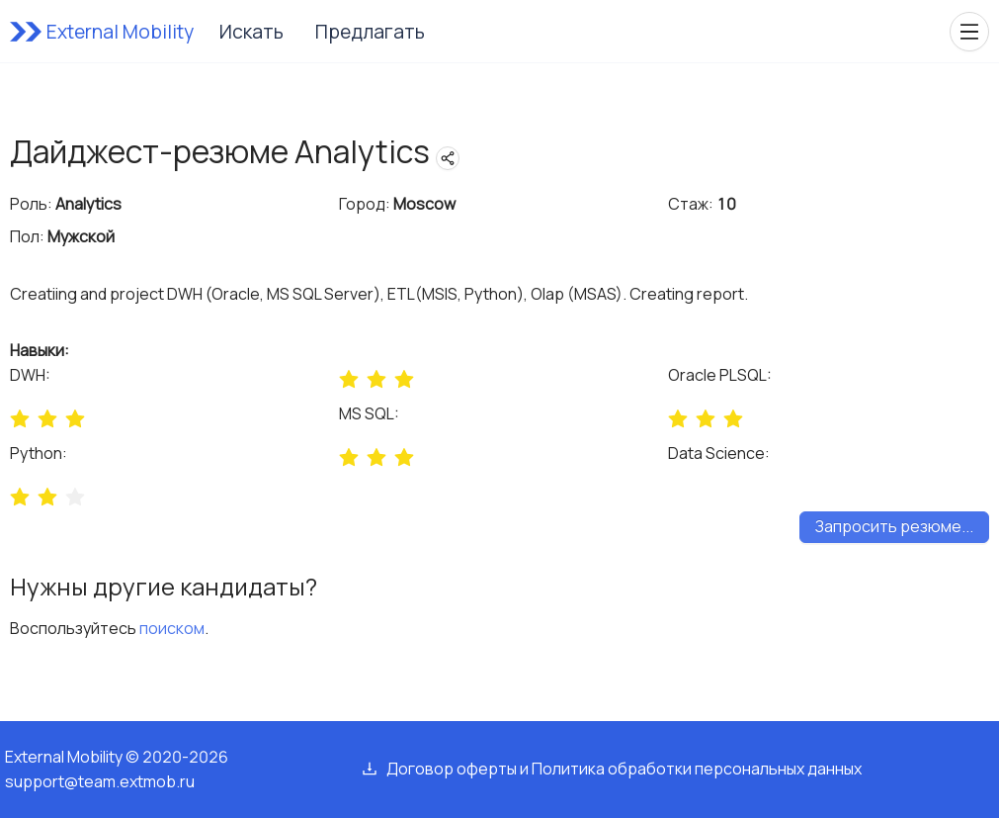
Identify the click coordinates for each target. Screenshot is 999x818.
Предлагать (370, 32)
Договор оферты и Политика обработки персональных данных (624, 768)
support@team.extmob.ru (100, 781)
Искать (251, 32)
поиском (172, 628)
